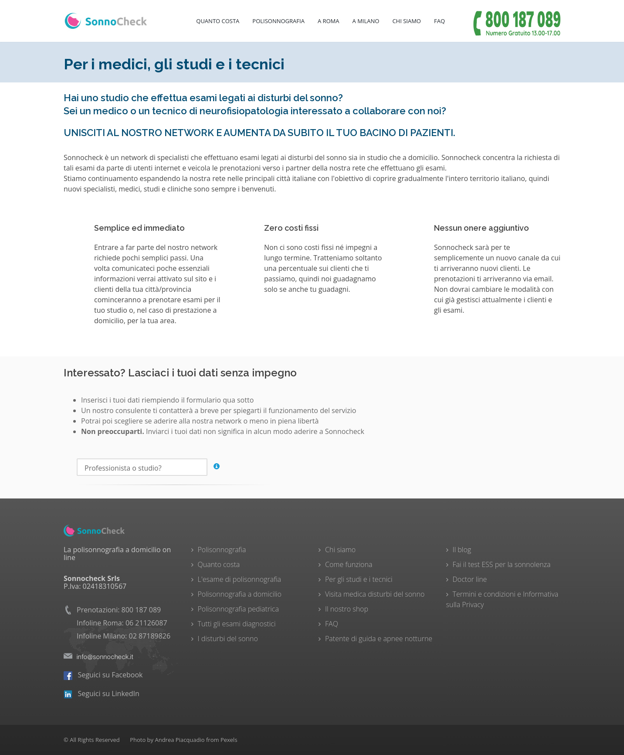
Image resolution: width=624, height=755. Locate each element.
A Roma (328, 21)
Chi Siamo (406, 21)
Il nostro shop (346, 609)
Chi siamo (340, 549)
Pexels (228, 740)
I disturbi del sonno (228, 638)
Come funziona (348, 564)
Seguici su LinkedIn (101, 693)
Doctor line (470, 579)
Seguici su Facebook (103, 675)
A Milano (366, 21)
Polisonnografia (278, 21)
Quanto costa (217, 21)
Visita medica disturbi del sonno (374, 594)
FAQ (439, 21)
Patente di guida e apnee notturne (378, 638)
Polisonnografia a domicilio (239, 594)
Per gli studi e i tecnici (359, 579)
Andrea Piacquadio (179, 740)
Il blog (462, 549)
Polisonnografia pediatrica (238, 609)
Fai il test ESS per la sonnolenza (502, 564)
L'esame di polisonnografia (239, 579)
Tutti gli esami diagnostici (237, 624)
